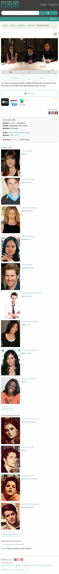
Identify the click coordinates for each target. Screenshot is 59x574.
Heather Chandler (30, 479)
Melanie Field (28, 475)
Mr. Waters (28, 296)
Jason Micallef (25, 132)
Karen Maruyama (30, 321)
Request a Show (30, 565)
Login (44, 4)
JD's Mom (27, 353)
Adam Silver (14, 135)
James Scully (28, 447)
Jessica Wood (13, 132)
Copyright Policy (7, 570)
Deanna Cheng (29, 207)
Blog (18, 565)
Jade (25, 154)
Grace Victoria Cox (31, 418)
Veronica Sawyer (30, 422)
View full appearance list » (11, 534)
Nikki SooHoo (28, 236)
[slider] (11, 139)
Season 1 (13, 123)
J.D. (25, 450)
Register (53, 4)
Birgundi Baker (29, 378)
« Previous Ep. (15, 78)
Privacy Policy (19, 570)
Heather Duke (29, 507)
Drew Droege (28, 179)
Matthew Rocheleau (31, 293)
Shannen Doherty (30, 349)
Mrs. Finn (27, 325)
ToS (27, 570)
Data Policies (45, 565)
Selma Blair (27, 150)
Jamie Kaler (27, 264)
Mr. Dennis (28, 182)
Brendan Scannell (30, 504)
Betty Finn (27, 239)
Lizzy (26, 381)
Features (5, 565)
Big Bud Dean (29, 268)
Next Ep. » (42, 78)
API (12, 565)
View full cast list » (9, 409)
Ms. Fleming (28, 211)
